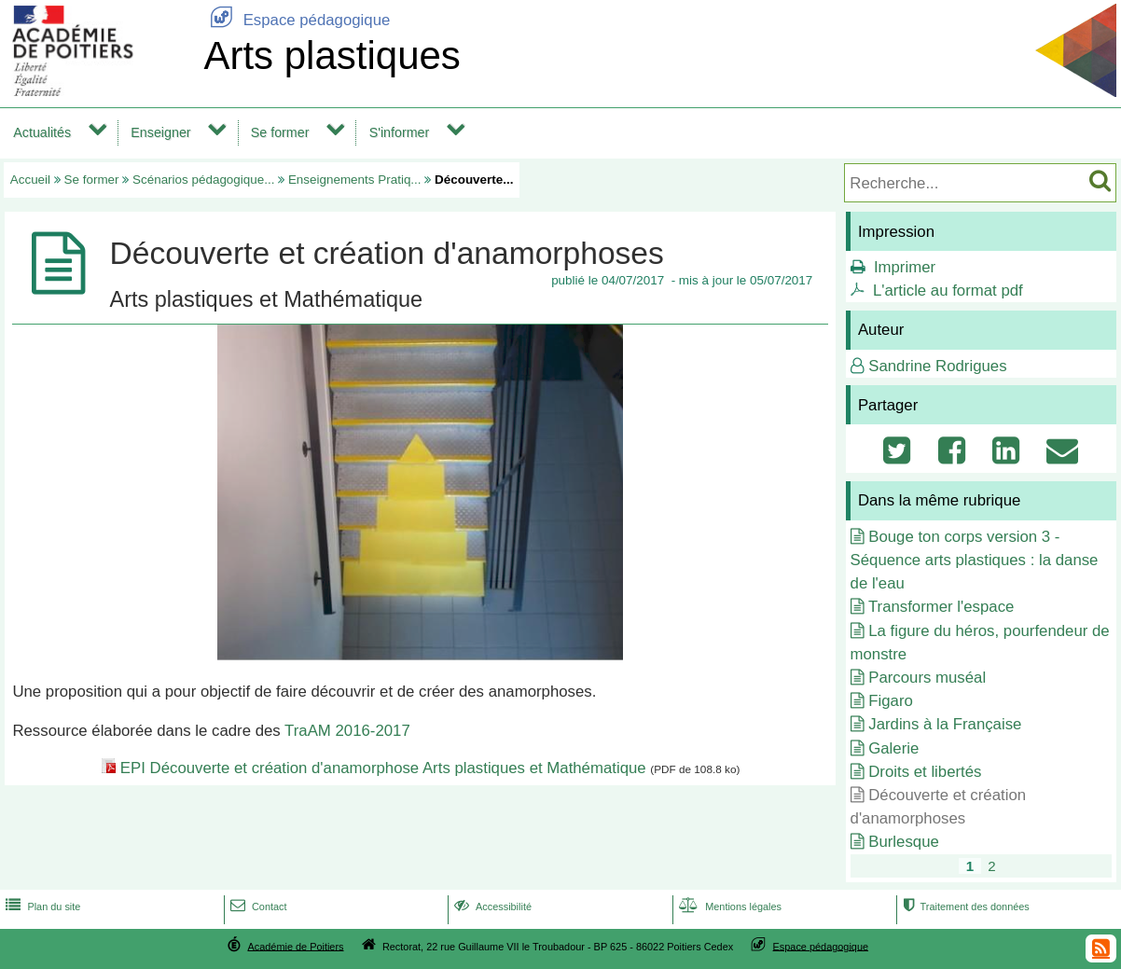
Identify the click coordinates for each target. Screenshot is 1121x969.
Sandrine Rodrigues (937, 366)
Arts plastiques (331, 55)
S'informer (399, 132)
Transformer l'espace (941, 607)
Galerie (893, 748)
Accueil (30, 180)
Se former (280, 132)
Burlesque (903, 842)
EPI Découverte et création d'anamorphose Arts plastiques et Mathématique (383, 768)
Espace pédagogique (296, 20)
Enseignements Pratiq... (355, 180)
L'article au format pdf (948, 290)
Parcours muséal (927, 677)
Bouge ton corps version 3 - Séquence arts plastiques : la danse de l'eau (975, 560)
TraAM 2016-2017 (347, 731)
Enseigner (160, 132)
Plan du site (41, 906)
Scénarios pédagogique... (203, 180)
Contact (257, 906)
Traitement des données (965, 906)
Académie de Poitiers (295, 945)
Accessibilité (491, 906)
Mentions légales (728, 906)
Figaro (890, 701)
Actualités (42, 132)
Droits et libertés (924, 772)
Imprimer (904, 267)
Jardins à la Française (944, 724)
